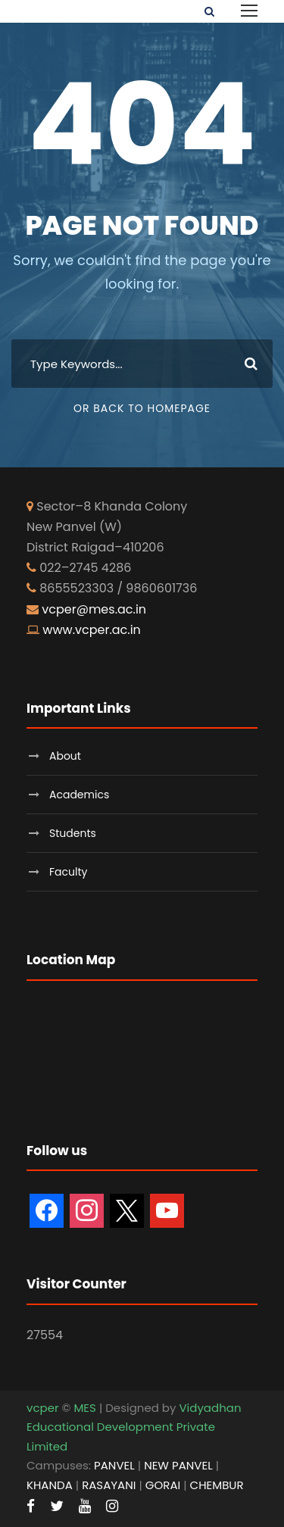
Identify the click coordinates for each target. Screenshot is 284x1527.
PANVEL (114, 1465)
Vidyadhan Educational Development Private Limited (134, 1427)
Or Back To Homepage (142, 408)
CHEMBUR (217, 1485)
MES (84, 1408)
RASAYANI (109, 1485)
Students (72, 833)
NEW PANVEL (178, 1465)
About (65, 756)
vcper (43, 1408)
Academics (79, 794)
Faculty (68, 871)
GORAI (162, 1485)
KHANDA (50, 1485)
